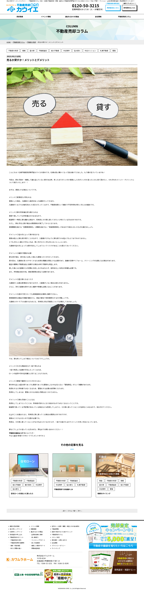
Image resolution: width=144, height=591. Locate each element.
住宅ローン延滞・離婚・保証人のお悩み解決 (65, 526)
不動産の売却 (13, 50)
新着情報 (33, 529)
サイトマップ (56, 548)
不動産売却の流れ (15, 540)
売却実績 (20, 16)
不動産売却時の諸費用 (17, 543)
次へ (79, 511)
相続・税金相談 (15, 545)
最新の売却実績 (14, 526)
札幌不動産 (104, 50)
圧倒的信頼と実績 (36, 534)
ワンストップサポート (38, 540)
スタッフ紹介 (56, 537)
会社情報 (98, 16)
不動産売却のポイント (17, 537)
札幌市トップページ (16, 532)
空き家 (32, 50)
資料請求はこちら (129, 8)
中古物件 (66, 50)
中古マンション (90, 50)
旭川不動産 (55, 50)
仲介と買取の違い (15, 548)
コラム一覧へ (72, 511)
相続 (23, 50)
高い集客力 (34, 537)
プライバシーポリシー (59, 545)
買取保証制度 (35, 548)
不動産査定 (43, 50)
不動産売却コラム (124, 16)
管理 (114, 50)
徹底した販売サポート (38, 545)
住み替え (77, 50)
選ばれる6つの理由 (72, 16)
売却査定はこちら (113, 8)
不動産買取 (55, 529)
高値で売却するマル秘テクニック (62, 532)
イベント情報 (46, 16)
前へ (64, 511)
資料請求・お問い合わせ (59, 540)
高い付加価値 (35, 543)
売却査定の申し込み (16, 534)
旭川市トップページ (16, 529)
